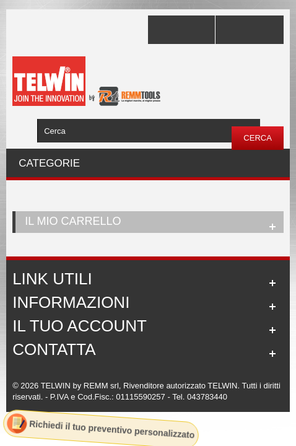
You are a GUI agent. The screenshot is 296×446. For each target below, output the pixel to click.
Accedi (249, 29)
